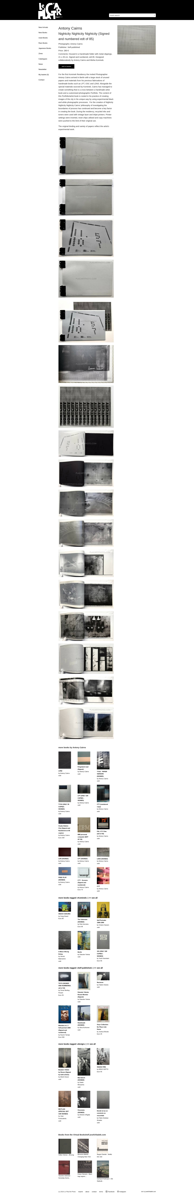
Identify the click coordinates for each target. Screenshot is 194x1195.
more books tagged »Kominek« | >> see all (78, 898)
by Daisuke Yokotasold (84, 954)
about (87, 1191)
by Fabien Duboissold (102, 985)
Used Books (43, 38)
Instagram (121, 1191)
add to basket (66, 66)
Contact (41, 80)
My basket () (44, 75)
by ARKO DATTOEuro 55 (102, 1069)
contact (94, 1191)
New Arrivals (43, 27)
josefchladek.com (150, 1191)
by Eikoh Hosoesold (64, 1074)
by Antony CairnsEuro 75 (83, 884)
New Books (43, 33)
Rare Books (43, 43)
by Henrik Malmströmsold (63, 956)
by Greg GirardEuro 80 (64, 916)
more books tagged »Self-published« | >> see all (80, 968)
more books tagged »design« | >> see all (77, 1044)
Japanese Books (45, 48)
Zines (41, 53)
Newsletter (43, 69)
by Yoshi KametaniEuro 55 (103, 955)
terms (101, 1191)
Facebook (110, 1191)
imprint (80, 1191)
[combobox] (132, 15)
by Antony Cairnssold (64, 773)
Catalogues (43, 59)
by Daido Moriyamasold (81, 1082)
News (41, 64)
